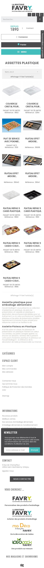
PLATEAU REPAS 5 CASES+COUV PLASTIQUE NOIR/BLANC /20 (11, 279)
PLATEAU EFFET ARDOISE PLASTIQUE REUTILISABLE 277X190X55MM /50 (32, 140)
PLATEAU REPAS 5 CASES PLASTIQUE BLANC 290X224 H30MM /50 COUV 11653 (11, 210)
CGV (4, 390)
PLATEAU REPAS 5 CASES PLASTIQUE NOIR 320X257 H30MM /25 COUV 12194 (32, 210)
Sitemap (5, 396)
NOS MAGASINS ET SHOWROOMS (22, 556)
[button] (22, 479)
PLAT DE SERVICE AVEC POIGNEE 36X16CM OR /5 (12, 140)
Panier (23, 44)
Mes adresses (7, 372)
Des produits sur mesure (22, 548)
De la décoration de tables (22, 534)
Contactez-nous (9, 381)
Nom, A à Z (22, 72)
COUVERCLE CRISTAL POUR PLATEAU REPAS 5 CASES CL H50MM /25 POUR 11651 (32, 105)
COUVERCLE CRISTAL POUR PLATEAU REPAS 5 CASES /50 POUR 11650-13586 (11, 105)
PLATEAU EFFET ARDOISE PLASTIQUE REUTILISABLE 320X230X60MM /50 (11, 175)
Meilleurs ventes (8, 419)
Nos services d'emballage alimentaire (17, 422)
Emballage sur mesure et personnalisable (19, 428)
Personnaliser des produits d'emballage (22, 505)
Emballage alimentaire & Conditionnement (20, 425)
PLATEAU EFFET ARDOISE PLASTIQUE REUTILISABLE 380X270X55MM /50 (32, 175)
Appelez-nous (8, 471)
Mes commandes (9, 369)
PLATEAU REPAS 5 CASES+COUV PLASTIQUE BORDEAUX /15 (11, 244)
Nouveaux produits (9, 416)
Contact (30, 28)
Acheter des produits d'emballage (22, 519)
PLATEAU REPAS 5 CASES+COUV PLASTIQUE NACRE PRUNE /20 (32, 244)
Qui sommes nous (9, 384)
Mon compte (7, 366)
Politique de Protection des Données (17, 387)
